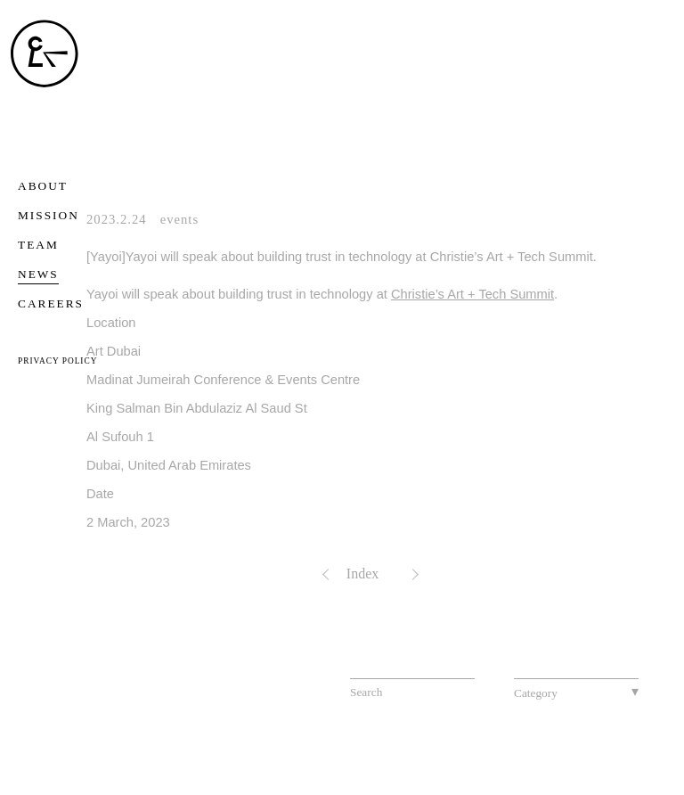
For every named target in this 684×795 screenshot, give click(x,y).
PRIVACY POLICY (57, 361)
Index (362, 573)
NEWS (38, 274)
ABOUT (43, 186)
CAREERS (51, 303)
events (179, 219)
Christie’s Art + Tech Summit (472, 294)
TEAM (38, 244)
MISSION (48, 215)
